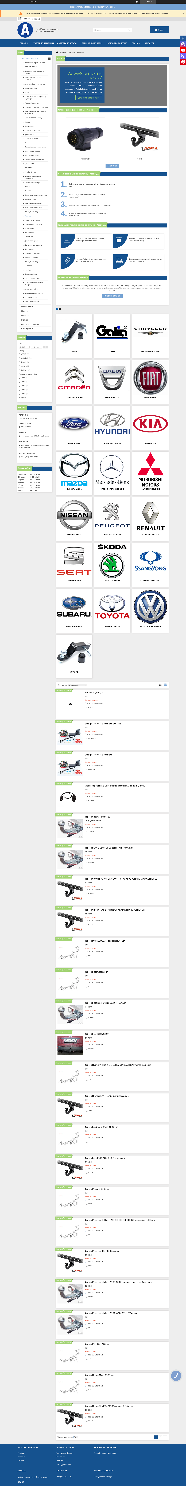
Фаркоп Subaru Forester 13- (98, 798)
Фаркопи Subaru (74, 607)
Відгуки (24, 320)
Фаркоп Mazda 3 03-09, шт (97, 1170)
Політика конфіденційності (121, 1483)
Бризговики (60, 1438)
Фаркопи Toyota (112, 607)
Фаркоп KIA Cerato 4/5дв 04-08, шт (101, 1108)
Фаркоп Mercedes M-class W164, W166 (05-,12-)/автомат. (112, 1294)
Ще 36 (23, 397)
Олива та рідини (31, 88)
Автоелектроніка (31, 289)
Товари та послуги (42, 43)
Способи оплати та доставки (105, 1434)
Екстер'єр (28, 266)
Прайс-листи (27, 307)
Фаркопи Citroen (74, 379)
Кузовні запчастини (32, 278)
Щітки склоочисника (32, 253)
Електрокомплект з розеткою (98, 736)
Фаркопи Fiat (150, 379)
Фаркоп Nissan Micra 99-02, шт (99, 1356)
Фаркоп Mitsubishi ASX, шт (97, 1325)
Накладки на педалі (32, 212)
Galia (112, 333)
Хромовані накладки (32, 183)
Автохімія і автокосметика (35, 84)
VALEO (27, 143)
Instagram (21, 1438)
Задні (27, 92)
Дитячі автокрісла (31, 241)
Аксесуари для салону (33, 203)
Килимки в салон (31, 139)
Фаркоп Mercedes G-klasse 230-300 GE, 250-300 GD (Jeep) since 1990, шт (120, 1201)
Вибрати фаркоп (112, 277)
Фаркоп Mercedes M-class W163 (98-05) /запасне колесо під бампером (118, 1263)
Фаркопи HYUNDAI (112, 424)
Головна (24, 43)
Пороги (27, 187)
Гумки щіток (29, 134)
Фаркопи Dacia (112, 379)
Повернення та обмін (92, 43)
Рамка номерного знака (34, 207)
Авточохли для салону (33, 118)
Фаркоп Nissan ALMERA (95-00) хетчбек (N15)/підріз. (110, 1387)
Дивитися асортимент (88, 98)
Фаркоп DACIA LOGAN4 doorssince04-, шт (105, 922)
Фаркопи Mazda (74, 470)
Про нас (136, 43)
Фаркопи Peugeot (112, 516)
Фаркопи (28, 216)
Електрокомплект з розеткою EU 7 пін (103, 705)
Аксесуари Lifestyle (32, 301)
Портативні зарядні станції (35, 63)
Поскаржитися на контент (101, 1483)
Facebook (21, 1434)
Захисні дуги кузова (32, 220)
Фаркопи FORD (74, 424)
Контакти (149, 43)
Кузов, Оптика (30, 164)
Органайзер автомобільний (35, 147)
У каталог (112, 166)
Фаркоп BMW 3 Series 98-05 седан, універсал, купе (109, 829)
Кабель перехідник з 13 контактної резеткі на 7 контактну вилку (115, 767)
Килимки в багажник (32, 130)
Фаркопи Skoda (112, 562)
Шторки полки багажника (34, 159)
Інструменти (29, 237)
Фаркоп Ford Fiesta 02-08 (97, 1015)
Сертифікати (27, 329)
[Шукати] (129, 30)
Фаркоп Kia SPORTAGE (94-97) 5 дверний (105, 1139)
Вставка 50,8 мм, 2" (94, 674)
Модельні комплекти (32, 103)
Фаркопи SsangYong (150, 562)
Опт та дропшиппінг (117, 43)
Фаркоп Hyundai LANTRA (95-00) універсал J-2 (107, 1077)
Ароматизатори (31, 199)
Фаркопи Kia (150, 424)
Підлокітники (29, 249)
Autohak (74, 653)
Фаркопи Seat (74, 562)
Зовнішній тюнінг (31, 172)
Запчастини (29, 228)
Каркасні (28, 122)
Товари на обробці (32, 257)
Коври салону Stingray (64, 1434)
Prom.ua (105, 1481)
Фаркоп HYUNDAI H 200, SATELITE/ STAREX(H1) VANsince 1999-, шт (118, 1046)
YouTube (20, 1442)
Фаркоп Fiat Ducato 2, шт (96, 953)
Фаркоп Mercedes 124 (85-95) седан (102, 1232)
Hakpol (74, 333)
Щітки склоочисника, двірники (36, 107)
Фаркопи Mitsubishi (150, 470)
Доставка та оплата (66, 43)
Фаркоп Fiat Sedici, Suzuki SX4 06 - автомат (105, 984)
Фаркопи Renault (150, 516)
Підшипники (29, 232)
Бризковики (29, 126)
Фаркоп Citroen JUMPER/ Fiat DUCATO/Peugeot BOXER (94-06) (115, 891)
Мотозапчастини (31, 67)
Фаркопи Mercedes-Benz (112, 470)
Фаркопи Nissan (74, 516)
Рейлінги (28, 191)
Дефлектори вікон (31, 155)
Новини (24, 311)
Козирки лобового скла (33, 224)
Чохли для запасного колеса (36, 195)
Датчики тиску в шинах (33, 245)
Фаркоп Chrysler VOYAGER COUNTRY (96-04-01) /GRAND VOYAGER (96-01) (121, 860)
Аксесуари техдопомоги (34, 293)
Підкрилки (28, 168)
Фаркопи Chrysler (150, 333)
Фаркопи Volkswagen (150, 607)
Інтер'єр (28, 270)
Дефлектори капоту (32, 151)
